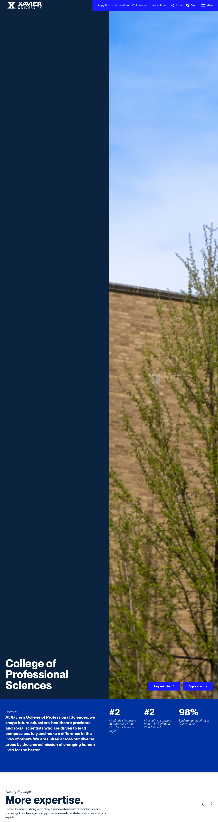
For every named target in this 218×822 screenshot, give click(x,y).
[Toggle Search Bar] (192, 5)
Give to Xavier (159, 5)
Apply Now (104, 5)
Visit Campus (139, 5)
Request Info (121, 5)
